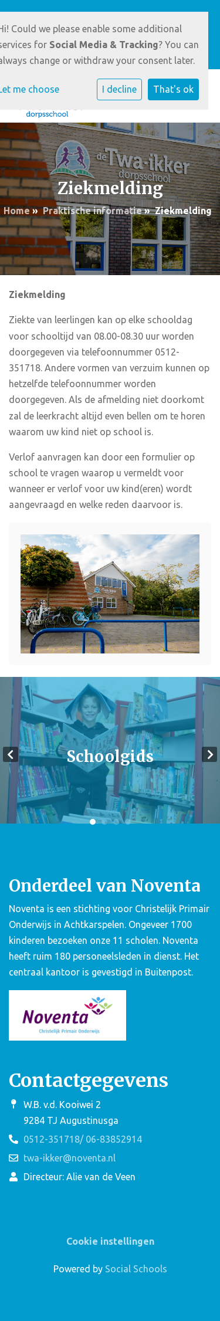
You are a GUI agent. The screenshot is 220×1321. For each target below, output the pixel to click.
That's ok (173, 89)
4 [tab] (128, 822)
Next (209, 754)
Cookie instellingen (110, 1241)
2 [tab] (104, 822)
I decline (119, 89)
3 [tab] (116, 822)
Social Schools (136, 1269)
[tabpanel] (110, 754)
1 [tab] (93, 822)
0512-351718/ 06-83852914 (82, 1139)
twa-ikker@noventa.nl (69, 1158)
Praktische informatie (92, 210)
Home (17, 210)
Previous (10, 754)
